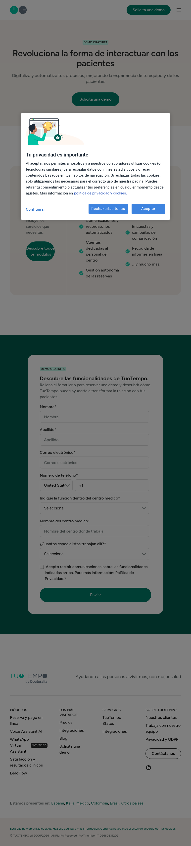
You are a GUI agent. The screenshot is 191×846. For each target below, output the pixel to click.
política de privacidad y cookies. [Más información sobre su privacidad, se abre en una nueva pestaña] (100, 193)
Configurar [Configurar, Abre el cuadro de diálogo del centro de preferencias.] (35, 209)
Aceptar (148, 208)
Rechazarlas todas (108, 208)
